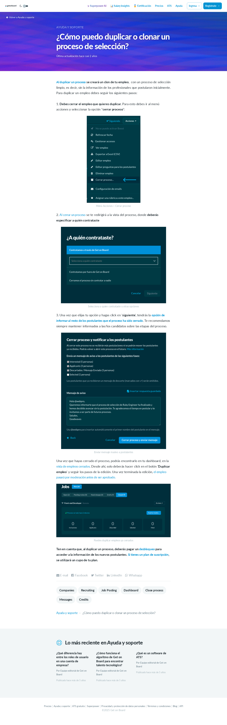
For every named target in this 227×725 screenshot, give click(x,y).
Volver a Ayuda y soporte (21, 17)
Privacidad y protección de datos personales (124, 712)
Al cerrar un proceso (73, 215)
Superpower (91, 712)
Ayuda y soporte (70, 27)
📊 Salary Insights (120, 5)
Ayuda (179, 5)
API (186, 712)
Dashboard (135, 596)
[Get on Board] (16, 6)
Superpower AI (96, 5)
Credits (112, 605)
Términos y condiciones (163, 712)
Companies (67, 596)
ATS (169, 5)
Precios (159, 5)
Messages (93, 605)
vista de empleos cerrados (74, 472)
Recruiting (89, 596)
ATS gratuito (75, 712)
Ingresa (194, 5)
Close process (69, 605)
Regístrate (212, 5)
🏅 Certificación (142, 5)
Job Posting (112, 596)
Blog (180, 712)
